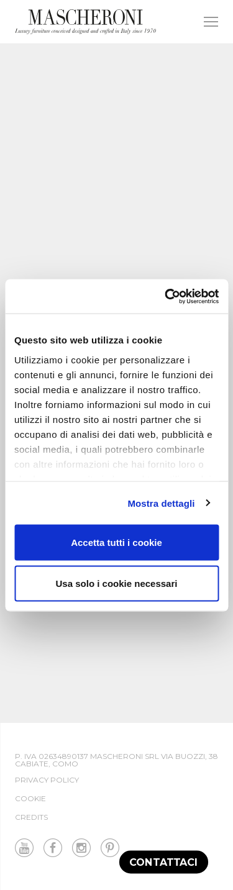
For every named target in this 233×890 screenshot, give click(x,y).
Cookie (30, 798)
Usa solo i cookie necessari (117, 583)
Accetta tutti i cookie (116, 542)
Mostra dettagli (160, 502)
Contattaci (163, 862)
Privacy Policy (47, 779)
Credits (31, 817)
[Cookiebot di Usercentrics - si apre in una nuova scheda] (166, 296)
